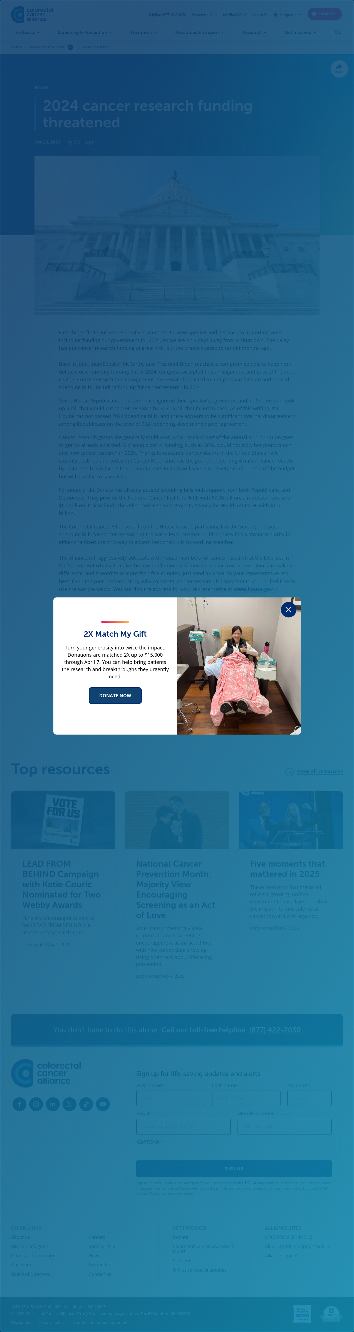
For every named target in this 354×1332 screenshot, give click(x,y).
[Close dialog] (288, 609)
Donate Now (115, 696)
